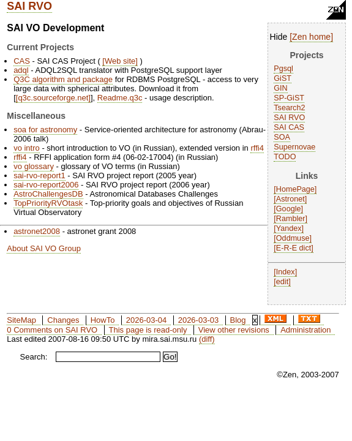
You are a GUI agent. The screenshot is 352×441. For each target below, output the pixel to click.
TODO (285, 157)
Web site (120, 61)
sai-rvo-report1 (39, 175)
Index (285, 272)
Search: (34, 356)
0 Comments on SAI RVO (52, 329)
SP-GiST (289, 98)
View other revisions (233, 329)
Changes (63, 320)
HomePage (295, 189)
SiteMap (21, 320)
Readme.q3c (120, 97)
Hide (279, 37)
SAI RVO (29, 6)
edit (282, 281)
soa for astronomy (45, 129)
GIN (280, 88)
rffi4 (256, 148)
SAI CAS (289, 127)
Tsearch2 (289, 108)
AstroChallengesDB (48, 193)
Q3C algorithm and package (63, 79)
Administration (305, 329)
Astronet (290, 199)
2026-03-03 (198, 320)
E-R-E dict (293, 248)
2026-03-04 (146, 320)
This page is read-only (148, 329)
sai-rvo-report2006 (45, 184)
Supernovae (294, 147)
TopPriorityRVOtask (48, 203)
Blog (238, 320)
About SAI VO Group (44, 248)
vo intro (26, 148)
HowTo (103, 320)
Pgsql (283, 68)
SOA (282, 137)
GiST (282, 78)
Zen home (311, 37)
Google (288, 209)
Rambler (290, 218)
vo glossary (33, 166)
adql (21, 70)
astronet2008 (36, 231)
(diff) (207, 339)
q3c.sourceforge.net (53, 97)
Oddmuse (293, 238)
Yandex (289, 228)
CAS (21, 61)
